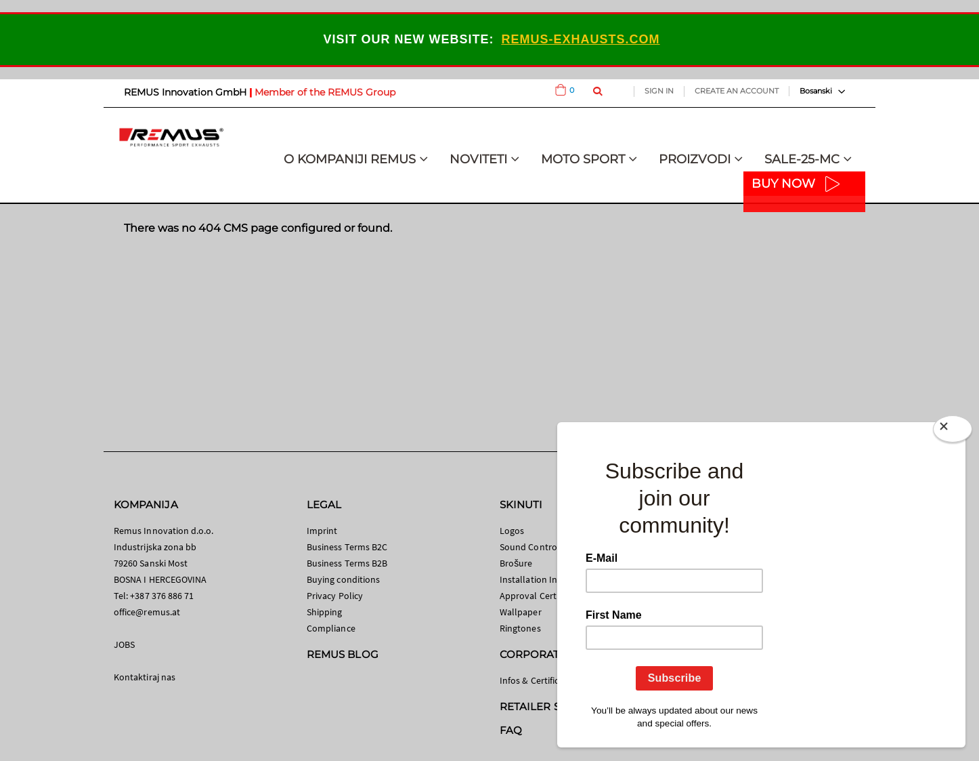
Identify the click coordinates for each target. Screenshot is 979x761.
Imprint (322, 531)
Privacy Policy (335, 596)
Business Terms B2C (347, 547)
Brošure (516, 563)
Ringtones (520, 628)
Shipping (325, 612)
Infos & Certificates (537, 680)
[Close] (952, 431)
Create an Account (737, 91)
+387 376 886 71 (162, 596)
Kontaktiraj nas (144, 677)
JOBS (124, 644)
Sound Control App (539, 547)
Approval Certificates (542, 596)
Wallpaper (521, 612)
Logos (512, 531)
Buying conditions (343, 579)
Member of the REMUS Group (325, 92)
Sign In (659, 91)
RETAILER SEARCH (548, 706)
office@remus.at (147, 612)
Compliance (331, 628)
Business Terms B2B (347, 563)
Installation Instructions (549, 579)
